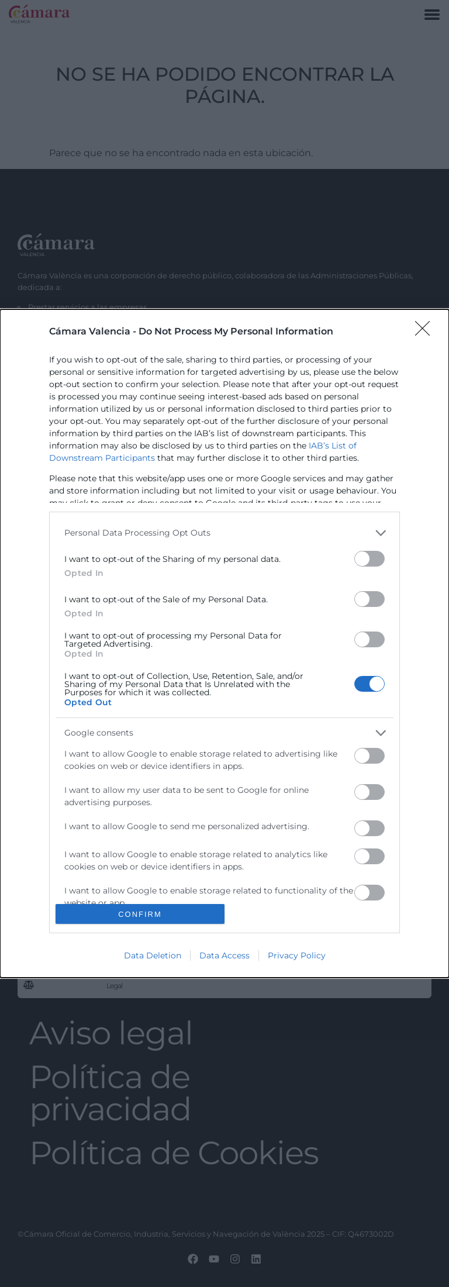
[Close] (426, 332)
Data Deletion (152, 955)
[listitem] (224, 533)
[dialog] (224, 643)
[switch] (369, 559)
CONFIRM (140, 914)
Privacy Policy (297, 955)
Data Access (224, 955)
